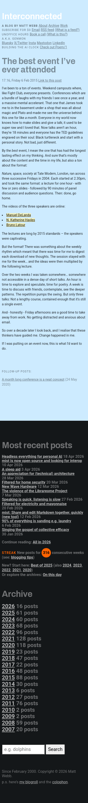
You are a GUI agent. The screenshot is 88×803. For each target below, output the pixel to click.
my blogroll (28, 782)
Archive (53, 25)
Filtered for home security (23, 482)
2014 (8, 684)
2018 (8, 658)
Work (64, 25)
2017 (8, 664)
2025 (8, 613)
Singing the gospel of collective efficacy (35, 529)
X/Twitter (21, 43)
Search (55, 749)
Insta (32, 43)
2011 (8, 703)
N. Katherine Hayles (20, 220)
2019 (8, 651)
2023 (77, 565)
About (43, 25)
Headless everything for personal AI (32, 456)
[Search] (23, 749)
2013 (8, 690)
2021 (16, 570)
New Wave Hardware (19, 486)
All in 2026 (42, 542)
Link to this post (49, 80)
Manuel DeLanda (18, 215)
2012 (8, 697)
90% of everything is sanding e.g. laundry (36, 521)
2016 (8, 671)
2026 (8, 606)
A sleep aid (11, 469)
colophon (60, 782)
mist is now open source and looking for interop (42, 460)
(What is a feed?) (67, 30)
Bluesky (7, 43)
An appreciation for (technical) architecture (38, 473)
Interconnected (32, 16)
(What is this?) (57, 34)
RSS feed (47, 30)
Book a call (38, 34)
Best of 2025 (42, 565)
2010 (8, 710)
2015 (8, 677)
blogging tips (22, 557)
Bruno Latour (15, 225)
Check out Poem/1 (53, 47)
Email (36, 30)
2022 (6, 570)
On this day (52, 574)
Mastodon (44, 43)
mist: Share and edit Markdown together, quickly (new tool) (42, 514)
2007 (8, 729)
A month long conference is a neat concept (33, 379)
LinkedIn (59, 43)
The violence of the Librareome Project (34, 491)
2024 (67, 565)
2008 (8, 723)
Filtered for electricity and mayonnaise (34, 504)
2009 (8, 716)
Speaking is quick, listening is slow (31, 499)
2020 (27, 570)
